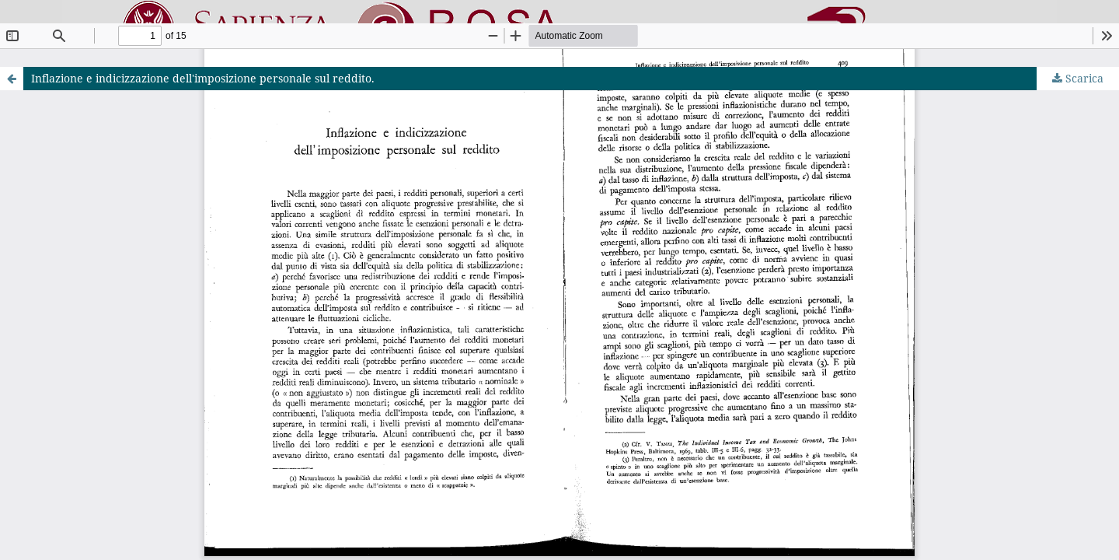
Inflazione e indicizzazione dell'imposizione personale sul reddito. (203, 78)
